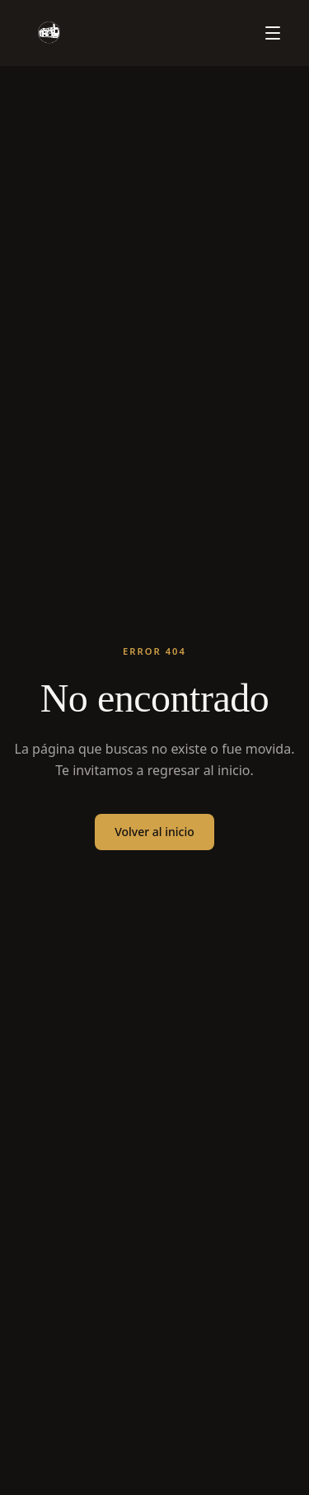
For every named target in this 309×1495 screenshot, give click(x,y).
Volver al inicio (154, 831)
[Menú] (272, 32)
